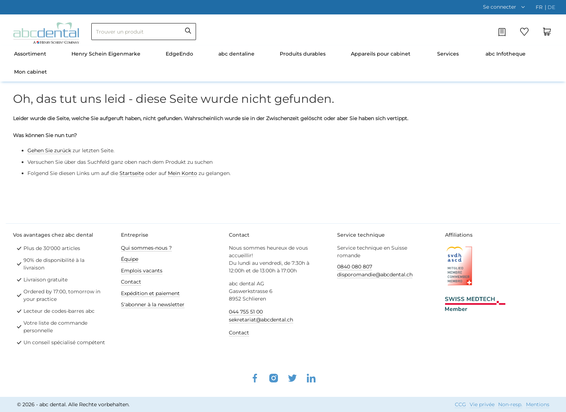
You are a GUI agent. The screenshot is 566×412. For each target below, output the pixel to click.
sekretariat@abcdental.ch (261, 319)
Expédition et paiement (150, 293)
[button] (505, 7)
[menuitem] (30, 54)
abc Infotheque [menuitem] (506, 54)
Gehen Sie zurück (49, 150)
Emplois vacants (141, 270)
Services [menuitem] (448, 54)
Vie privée (482, 404)
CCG (460, 404)
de (551, 7)
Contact (131, 282)
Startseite (131, 173)
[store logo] (46, 33)
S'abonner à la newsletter (152, 304)
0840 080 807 (354, 266)
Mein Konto (182, 173)
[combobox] (143, 31)
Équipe (129, 259)
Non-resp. (510, 404)
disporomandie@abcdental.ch (375, 274)
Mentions (537, 404)
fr (540, 7)
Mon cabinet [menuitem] (30, 72)
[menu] (283, 63)
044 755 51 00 (246, 311)
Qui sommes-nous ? (146, 248)
